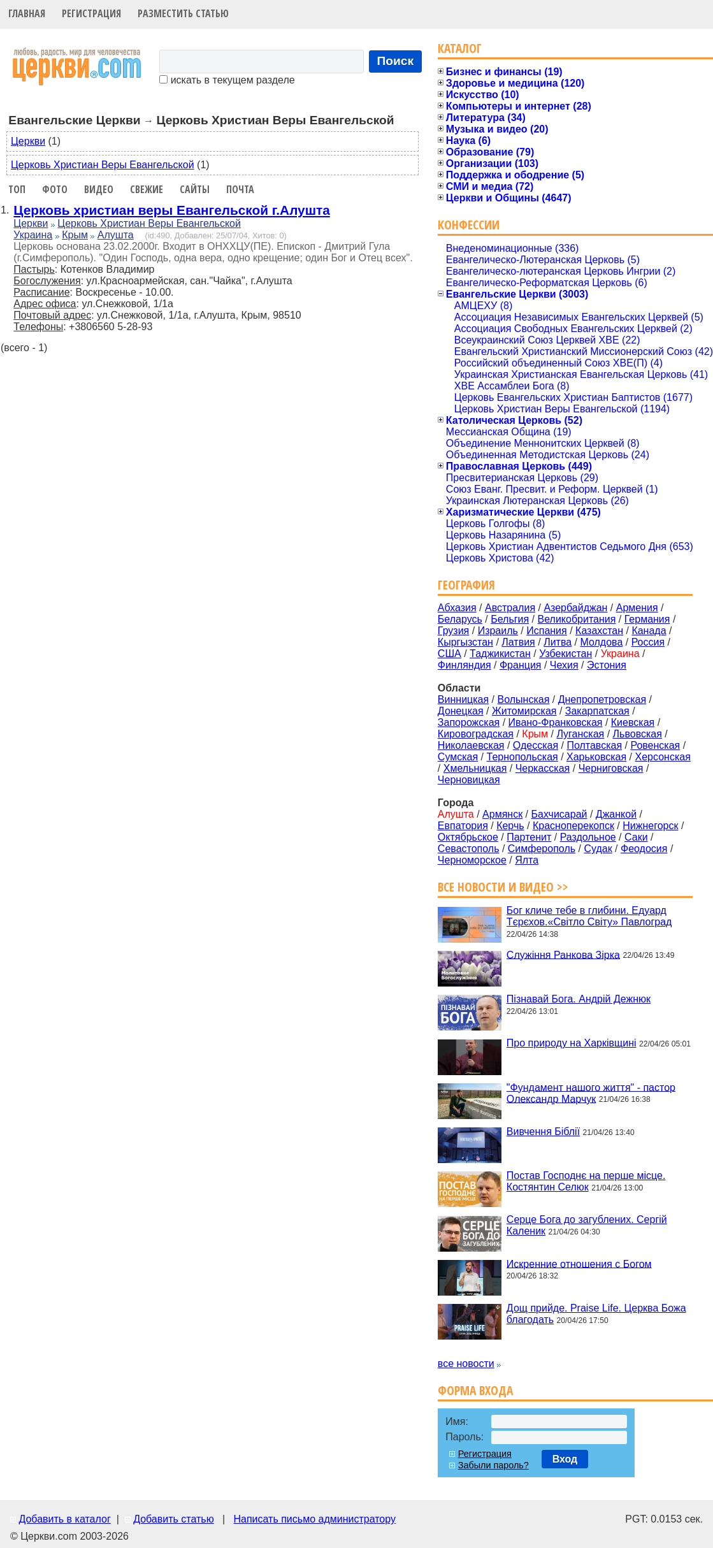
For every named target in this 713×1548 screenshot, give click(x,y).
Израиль (498, 630)
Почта (240, 189)
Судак (598, 848)
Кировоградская (476, 733)
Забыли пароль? (493, 1465)
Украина (32, 234)
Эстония (606, 665)
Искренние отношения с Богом (579, 1263)
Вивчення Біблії (543, 1131)
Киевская (632, 722)
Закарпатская (597, 710)
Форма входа (475, 1390)
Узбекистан (565, 653)
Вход (565, 1459)
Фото (55, 189)
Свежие (146, 189)
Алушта (115, 234)
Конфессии (469, 224)
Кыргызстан (465, 642)
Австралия (510, 607)
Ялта (526, 860)
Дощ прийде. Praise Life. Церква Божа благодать (596, 1314)
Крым (75, 234)
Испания (546, 630)
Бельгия (510, 619)
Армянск (502, 814)
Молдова (601, 642)
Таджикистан (500, 653)
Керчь (510, 825)
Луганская (580, 733)
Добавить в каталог (64, 1519)
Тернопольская (522, 756)
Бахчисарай (559, 814)
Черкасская (542, 768)
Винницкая (463, 699)
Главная (26, 13)
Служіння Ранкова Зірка (563, 954)
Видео (98, 189)
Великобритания (577, 619)
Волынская (524, 699)
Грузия (453, 630)
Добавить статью (173, 1519)
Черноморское (472, 860)
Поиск (395, 61)
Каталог (460, 48)
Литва (558, 642)
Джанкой (616, 814)
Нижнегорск (650, 825)
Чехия (564, 665)
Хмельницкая (475, 768)
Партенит (529, 837)
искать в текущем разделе (226, 80)
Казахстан (599, 630)
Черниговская (611, 768)
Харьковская (596, 756)
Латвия (518, 642)
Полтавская (594, 745)
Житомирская (524, 710)
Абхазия (457, 607)
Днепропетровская (602, 699)
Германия (647, 619)
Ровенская (655, 745)
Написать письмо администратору (314, 1519)
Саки (636, 837)
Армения (637, 607)
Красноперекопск (573, 825)
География (466, 584)
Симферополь (541, 848)
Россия (648, 642)
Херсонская (663, 756)
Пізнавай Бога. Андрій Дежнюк (579, 999)
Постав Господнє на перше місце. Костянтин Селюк (586, 1181)
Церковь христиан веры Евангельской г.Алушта (171, 210)
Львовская (637, 733)
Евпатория (463, 825)
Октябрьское (468, 837)
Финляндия (464, 665)
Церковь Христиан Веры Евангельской (102, 164)
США (449, 653)
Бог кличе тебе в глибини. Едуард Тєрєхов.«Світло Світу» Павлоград (589, 916)
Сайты (195, 189)
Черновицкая (469, 779)
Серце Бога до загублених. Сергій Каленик (587, 1225)
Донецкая (461, 710)
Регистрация (91, 13)
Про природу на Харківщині (572, 1043)
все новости (466, 1363)
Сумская (458, 756)
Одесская (535, 745)
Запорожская (469, 722)
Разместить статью (183, 13)
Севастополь (469, 848)
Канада (648, 630)
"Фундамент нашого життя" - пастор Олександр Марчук (591, 1092)
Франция (521, 665)
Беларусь (460, 619)
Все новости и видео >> (503, 886)
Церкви (28, 141)
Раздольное (588, 837)
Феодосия (644, 848)
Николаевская (471, 745)
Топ (16, 189)
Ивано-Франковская (555, 722)
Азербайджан (575, 607)
